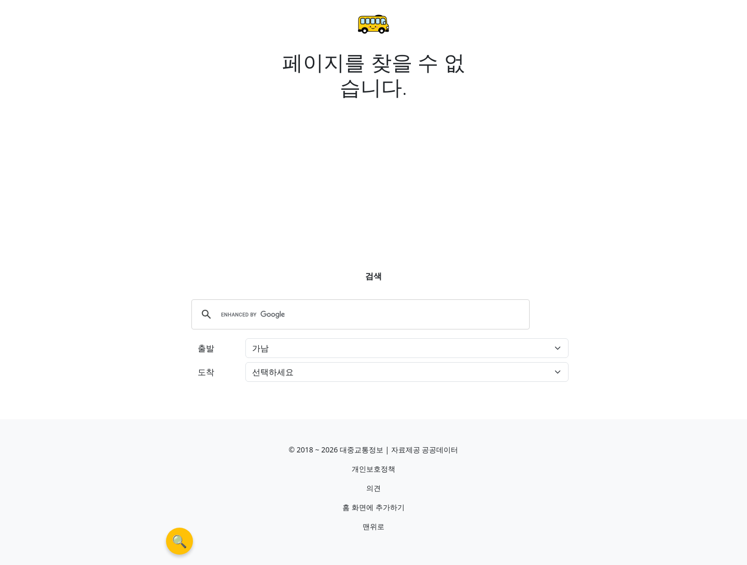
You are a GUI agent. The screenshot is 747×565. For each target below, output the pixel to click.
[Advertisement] (373, 176)
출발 (206, 348)
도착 (206, 372)
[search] (359, 314)
